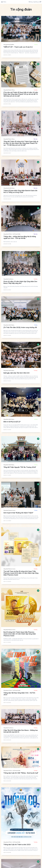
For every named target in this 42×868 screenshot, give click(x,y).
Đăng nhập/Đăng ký (34, 2)
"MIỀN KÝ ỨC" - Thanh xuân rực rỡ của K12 (18, 47)
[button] (3, 1)
